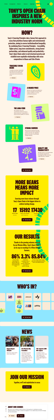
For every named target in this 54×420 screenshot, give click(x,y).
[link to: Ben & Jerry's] (38, 305)
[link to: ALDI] (29, 305)
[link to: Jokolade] (29, 297)
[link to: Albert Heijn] (20, 305)
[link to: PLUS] (47, 297)
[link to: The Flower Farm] (47, 305)
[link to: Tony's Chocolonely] (20, 297)
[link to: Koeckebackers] (11, 297)
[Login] (48, 4)
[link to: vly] (38, 297)
